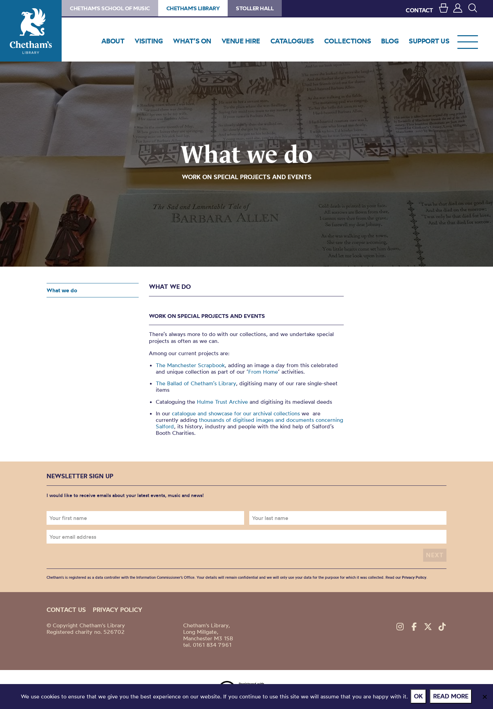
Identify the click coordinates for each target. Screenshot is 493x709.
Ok (419, 696)
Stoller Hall (255, 8)
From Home (263, 371)
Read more (451, 696)
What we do (62, 290)
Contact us (66, 609)
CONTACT (419, 10)
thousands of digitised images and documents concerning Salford (249, 423)
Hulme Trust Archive (222, 401)
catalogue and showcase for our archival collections (236, 413)
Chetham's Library (31, 31)
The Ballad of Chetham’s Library (196, 383)
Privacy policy (117, 609)
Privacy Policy (414, 577)
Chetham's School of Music (110, 8)
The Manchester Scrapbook (190, 365)
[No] (484, 696)
